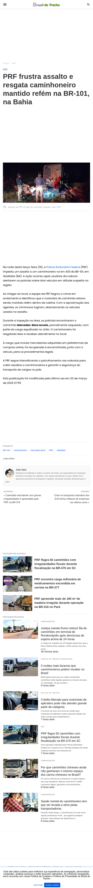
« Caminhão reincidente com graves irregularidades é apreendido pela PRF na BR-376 (22, 499)
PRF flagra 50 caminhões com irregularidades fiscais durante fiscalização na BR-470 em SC (55, 564)
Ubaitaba (61, 450)
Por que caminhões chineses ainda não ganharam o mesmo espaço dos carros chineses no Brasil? (63, 771)
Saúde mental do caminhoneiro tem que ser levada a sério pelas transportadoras (64, 805)
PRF (14, 63)
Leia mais (38, 885)
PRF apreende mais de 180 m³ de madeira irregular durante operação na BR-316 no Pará (59, 602)
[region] (46, 34)
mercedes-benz (37, 450)
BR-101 (6, 450)
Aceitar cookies (52, 885)
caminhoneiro (20, 450)
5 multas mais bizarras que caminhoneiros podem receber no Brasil (63, 669)
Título (6, 63)
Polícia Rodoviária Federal (63, 267)
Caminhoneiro (48, 621)
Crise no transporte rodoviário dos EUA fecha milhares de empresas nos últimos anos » (71, 499)
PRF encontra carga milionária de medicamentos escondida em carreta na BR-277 (57, 583)
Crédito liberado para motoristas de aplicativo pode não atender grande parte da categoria (64, 703)
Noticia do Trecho (50, 693)
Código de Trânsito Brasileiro (57, 659)
